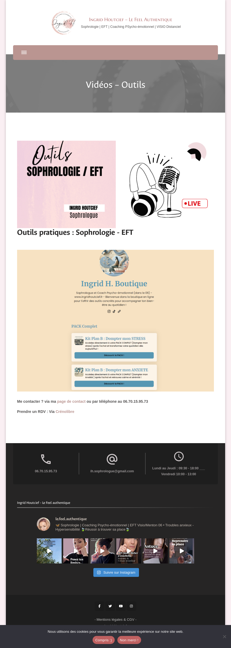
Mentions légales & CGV (115, 620)
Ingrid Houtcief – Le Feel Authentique (130, 19)
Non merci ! (129, 640)
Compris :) (103, 640)
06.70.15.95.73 (46, 471)
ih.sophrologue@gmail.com (112, 471)
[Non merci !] (224, 636)
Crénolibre (65, 411)
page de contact (71, 401)
